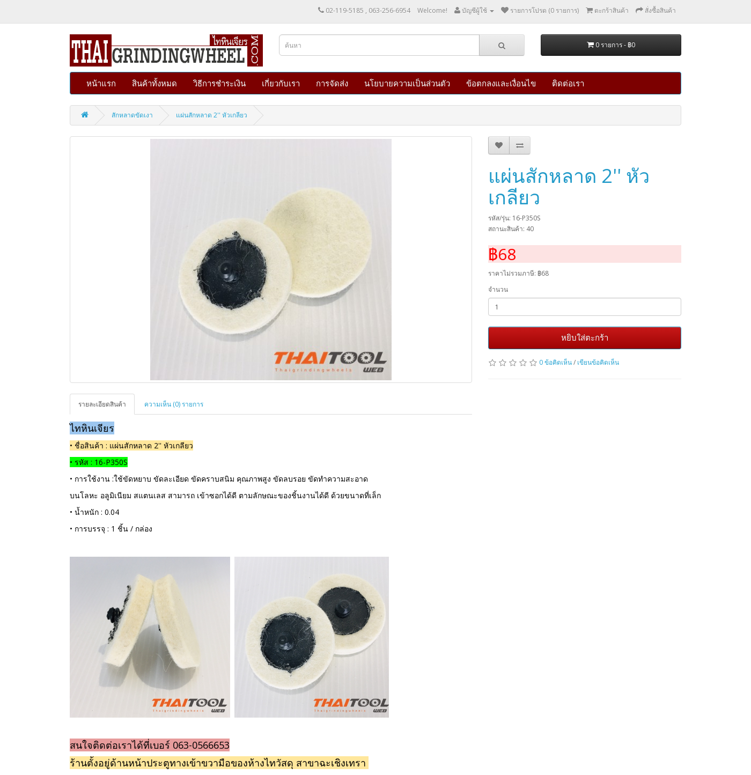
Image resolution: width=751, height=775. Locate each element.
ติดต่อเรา (568, 83)
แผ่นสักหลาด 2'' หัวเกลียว (211, 115)
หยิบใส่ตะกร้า (584, 337)
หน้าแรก (101, 83)
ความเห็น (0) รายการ (173, 404)
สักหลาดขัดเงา (132, 115)
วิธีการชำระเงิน (219, 83)
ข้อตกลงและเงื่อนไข (501, 83)
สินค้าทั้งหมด (154, 83)
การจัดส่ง (332, 83)
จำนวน (498, 289)
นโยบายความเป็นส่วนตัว (407, 83)
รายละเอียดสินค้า (102, 404)
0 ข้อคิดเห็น (555, 362)
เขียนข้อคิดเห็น (598, 362)
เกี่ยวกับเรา (281, 83)
